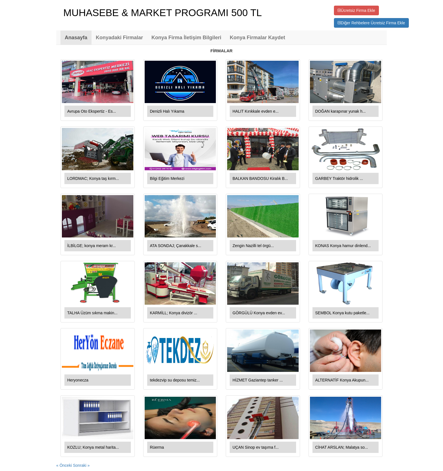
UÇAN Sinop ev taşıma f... (256, 447)
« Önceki (64, 465)
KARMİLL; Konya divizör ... (173, 313)
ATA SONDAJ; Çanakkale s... (175, 245)
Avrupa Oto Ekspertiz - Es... (91, 111)
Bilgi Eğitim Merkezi (167, 178)
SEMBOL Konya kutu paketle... (342, 313)
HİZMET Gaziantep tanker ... (258, 380)
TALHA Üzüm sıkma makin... (92, 313)
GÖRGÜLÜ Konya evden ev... (259, 313)
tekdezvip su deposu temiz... (175, 380)
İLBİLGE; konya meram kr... (91, 245)
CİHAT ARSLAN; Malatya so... (341, 447)
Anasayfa (76, 37)
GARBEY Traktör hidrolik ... (339, 178)
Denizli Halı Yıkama (167, 111)
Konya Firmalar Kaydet (257, 37)
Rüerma (157, 447)
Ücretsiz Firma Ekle (356, 10)
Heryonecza (77, 380)
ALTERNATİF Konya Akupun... (342, 380)
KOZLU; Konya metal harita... (93, 447)
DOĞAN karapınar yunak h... (340, 111)
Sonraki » (81, 465)
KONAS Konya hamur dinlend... (343, 245)
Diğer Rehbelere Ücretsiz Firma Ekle (371, 23)
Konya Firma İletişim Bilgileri (186, 37)
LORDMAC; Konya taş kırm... (93, 178)
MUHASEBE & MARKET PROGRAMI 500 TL (162, 12)
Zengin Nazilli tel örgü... (253, 245)
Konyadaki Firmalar (119, 37)
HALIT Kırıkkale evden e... (256, 111)
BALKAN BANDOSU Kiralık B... (260, 178)
